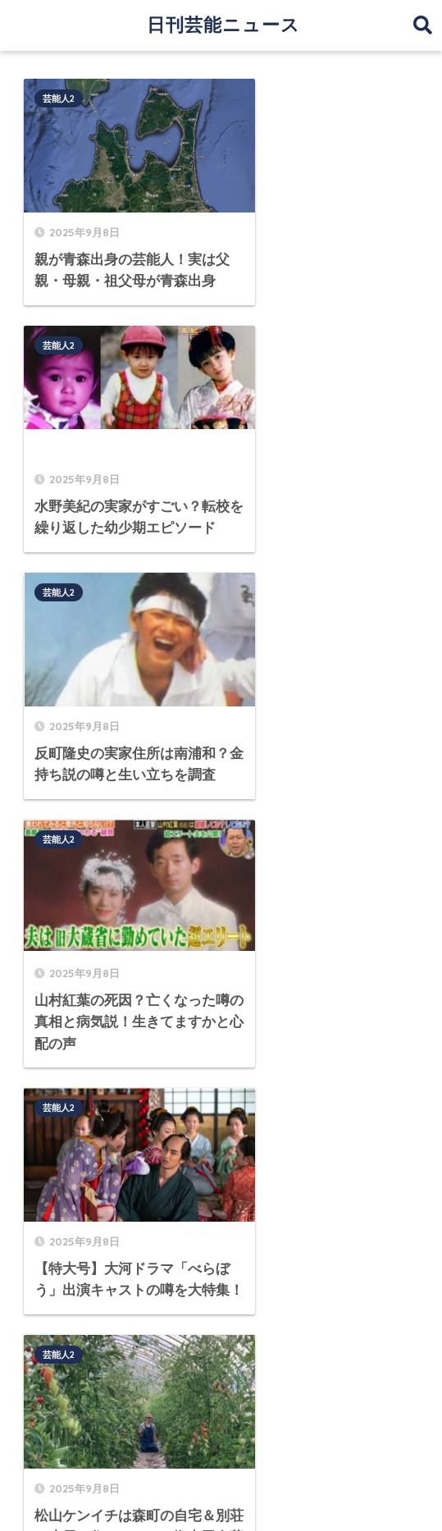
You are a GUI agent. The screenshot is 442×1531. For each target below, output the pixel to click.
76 (254, 871)
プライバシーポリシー (258, 1462)
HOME (221, 1427)
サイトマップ (71, 1462)
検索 (405, 939)
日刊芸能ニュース (223, 25)
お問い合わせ (371, 1462)
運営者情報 (153, 1462)
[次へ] (302, 871)
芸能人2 (59, 98)
